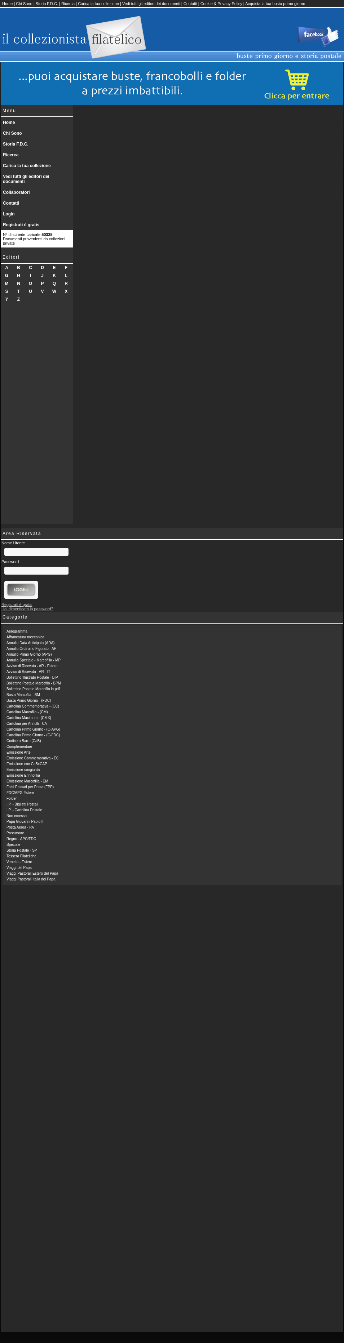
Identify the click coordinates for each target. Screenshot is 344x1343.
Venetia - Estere (19, 862)
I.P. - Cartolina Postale (24, 810)
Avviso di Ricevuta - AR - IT (28, 672)
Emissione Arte (18, 752)
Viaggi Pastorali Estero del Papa (32, 873)
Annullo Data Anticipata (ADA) (30, 643)
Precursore (15, 833)
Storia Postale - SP (21, 850)
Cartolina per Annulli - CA (26, 724)
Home (7, 3)
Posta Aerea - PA (20, 827)
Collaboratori (16, 192)
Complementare (19, 747)
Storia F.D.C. (47, 3)
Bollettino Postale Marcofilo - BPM (33, 683)
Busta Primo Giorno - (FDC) (28, 700)
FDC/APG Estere (20, 793)
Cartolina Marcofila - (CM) (27, 712)
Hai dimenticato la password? (27, 609)
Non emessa (16, 816)
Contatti (190, 3)
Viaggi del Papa (19, 868)
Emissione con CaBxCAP (26, 764)
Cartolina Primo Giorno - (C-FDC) (33, 735)
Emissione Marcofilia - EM (27, 781)
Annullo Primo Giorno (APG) (29, 654)
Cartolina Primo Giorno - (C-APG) (33, 729)
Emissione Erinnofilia (23, 775)
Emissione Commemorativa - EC (32, 758)
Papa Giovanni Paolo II (24, 822)
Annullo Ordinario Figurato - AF (31, 649)
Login (9, 214)
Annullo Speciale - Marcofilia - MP (33, 660)
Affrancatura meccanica (25, 637)
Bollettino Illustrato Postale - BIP (32, 677)
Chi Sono (24, 3)
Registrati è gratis (21, 224)
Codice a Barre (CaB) (23, 741)
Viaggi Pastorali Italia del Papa (30, 879)
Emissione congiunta (23, 770)
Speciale (13, 845)
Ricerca (68, 3)
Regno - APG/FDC (21, 839)
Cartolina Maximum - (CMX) (28, 718)
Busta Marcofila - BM (23, 695)
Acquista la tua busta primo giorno (275, 3)
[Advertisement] (37, 416)
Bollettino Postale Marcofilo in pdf (33, 689)
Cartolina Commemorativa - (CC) (32, 706)
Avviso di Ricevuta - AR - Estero (32, 666)
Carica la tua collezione (98, 3)
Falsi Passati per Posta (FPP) (30, 787)
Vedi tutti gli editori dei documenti (151, 3)
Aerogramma (16, 631)
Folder (11, 798)
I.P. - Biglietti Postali (22, 804)
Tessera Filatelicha (21, 856)
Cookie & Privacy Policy (221, 3)
